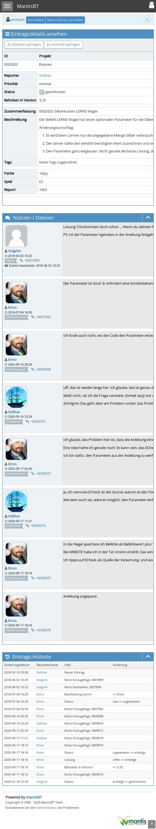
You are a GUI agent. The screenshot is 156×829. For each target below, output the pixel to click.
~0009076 (43, 630)
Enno (12, 307)
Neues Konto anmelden (65, 19)
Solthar (45, 75)
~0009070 (38, 421)
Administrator (47, 807)
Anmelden (36, 19)
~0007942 (43, 316)
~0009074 (38, 525)
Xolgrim (14, 250)
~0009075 (43, 577)
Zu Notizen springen (24, 44)
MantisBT (34, 797)
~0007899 (31, 260)
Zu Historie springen (63, 44)
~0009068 (43, 369)
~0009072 (43, 473)
